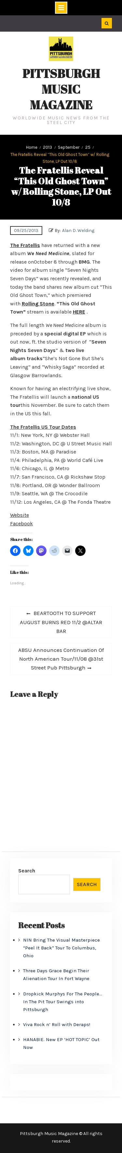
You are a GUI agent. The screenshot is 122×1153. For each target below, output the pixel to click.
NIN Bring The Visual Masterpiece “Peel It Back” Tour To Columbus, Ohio (61, 948)
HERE (79, 312)
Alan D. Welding (78, 230)
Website (19, 515)
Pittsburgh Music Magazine (61, 89)
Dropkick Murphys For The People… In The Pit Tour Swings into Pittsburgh (62, 1001)
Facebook (21, 523)
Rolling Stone (38, 303)
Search (26, 871)
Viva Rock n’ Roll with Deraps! (56, 1024)
